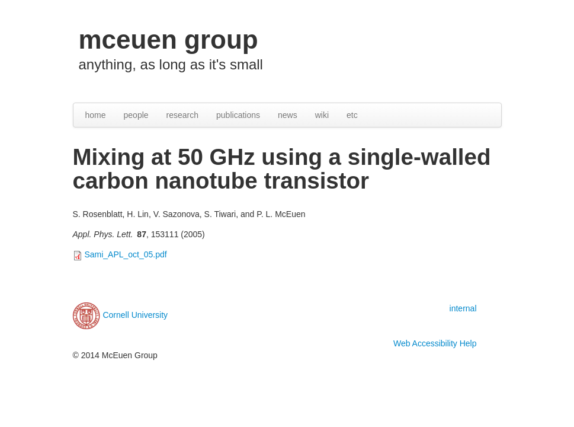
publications (238, 115)
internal (463, 308)
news (287, 115)
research (182, 115)
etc (352, 115)
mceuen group (168, 39)
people (136, 115)
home (95, 115)
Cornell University (135, 315)
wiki (322, 115)
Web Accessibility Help (435, 343)
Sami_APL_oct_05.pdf (125, 254)
